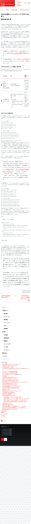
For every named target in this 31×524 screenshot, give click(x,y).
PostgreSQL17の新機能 (7, 430)
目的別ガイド (20, 2)
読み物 (18, 3)
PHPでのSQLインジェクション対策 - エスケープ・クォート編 (24, 298)
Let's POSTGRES (10, 4)
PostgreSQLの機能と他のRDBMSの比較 (10, 387)
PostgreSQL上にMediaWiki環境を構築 (10, 372)
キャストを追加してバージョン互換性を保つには (12, 374)
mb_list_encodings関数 (15, 53)
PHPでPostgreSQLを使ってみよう (6, 296)
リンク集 (6, 347)
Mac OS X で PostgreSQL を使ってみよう (10, 380)
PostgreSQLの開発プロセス (7, 404)
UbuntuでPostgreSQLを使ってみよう (9, 383)
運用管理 (6, 319)
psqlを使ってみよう (6, 389)
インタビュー (7, 350)
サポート (6, 325)
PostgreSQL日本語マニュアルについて (10, 409)
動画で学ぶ (19, 5)
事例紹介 (6, 341)
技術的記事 (6, 338)
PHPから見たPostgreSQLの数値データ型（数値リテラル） (15, 401)
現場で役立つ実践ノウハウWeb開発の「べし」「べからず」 (14, 406)
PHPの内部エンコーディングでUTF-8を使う (12, 397)
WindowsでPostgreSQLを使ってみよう (10, 384)
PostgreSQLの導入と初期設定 (8, 392)
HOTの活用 (4, 375)
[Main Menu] (26, 3)
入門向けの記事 (14, 9)
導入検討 (6, 313)
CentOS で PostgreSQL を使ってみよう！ (10, 378)
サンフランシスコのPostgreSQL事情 (9, 371)
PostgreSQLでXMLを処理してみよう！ (10, 377)
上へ (15, 295)
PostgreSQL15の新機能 (7, 433)
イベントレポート (8, 344)
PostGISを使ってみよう (7, 403)
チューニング (7, 322)
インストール (7, 316)
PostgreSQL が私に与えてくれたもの (9, 365)
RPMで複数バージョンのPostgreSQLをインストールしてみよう (15, 381)
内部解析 (6, 328)
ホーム (18, 0)
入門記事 (6, 335)
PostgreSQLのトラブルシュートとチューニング (11, 390)
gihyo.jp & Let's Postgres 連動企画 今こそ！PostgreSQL (13, 407)
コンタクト (4, 356)
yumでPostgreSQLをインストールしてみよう (11, 386)
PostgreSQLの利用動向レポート (8, 393)
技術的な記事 (3, 410)
